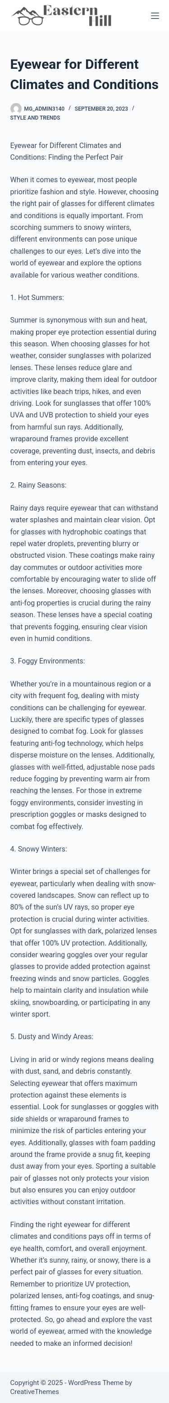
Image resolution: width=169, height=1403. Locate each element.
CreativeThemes (34, 1392)
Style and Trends (35, 118)
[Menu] (155, 16)
